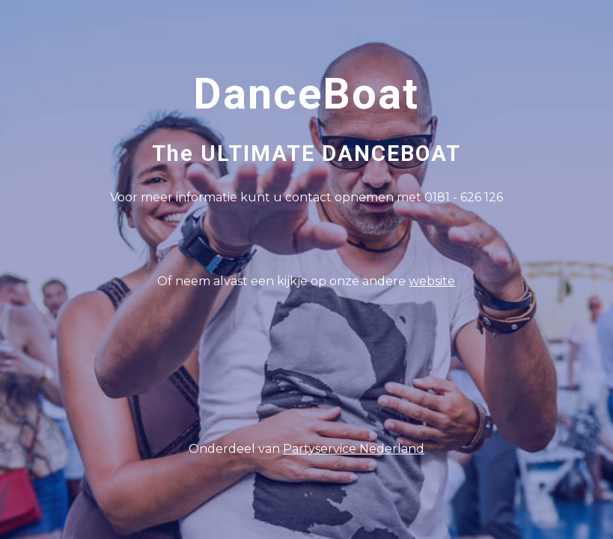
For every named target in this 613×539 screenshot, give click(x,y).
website (432, 281)
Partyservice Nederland (353, 449)
